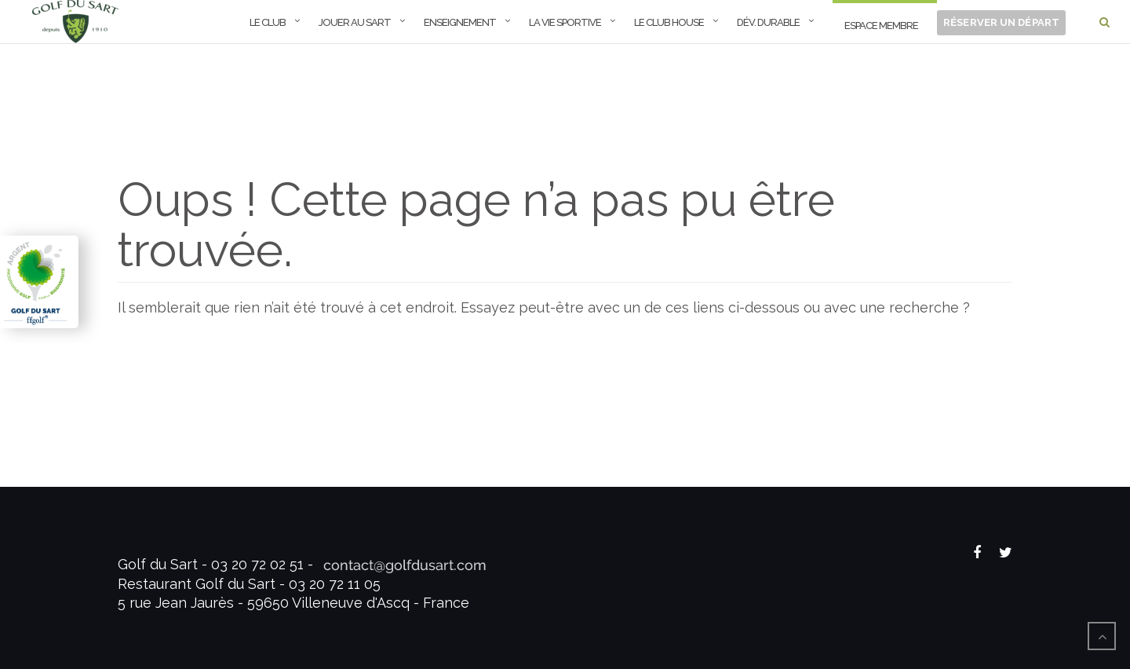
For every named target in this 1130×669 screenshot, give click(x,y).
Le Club (268, 22)
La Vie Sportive (565, 22)
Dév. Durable (768, 22)
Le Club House (669, 22)
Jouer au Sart (355, 22)
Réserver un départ (1001, 22)
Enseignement (460, 22)
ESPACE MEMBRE (881, 25)
